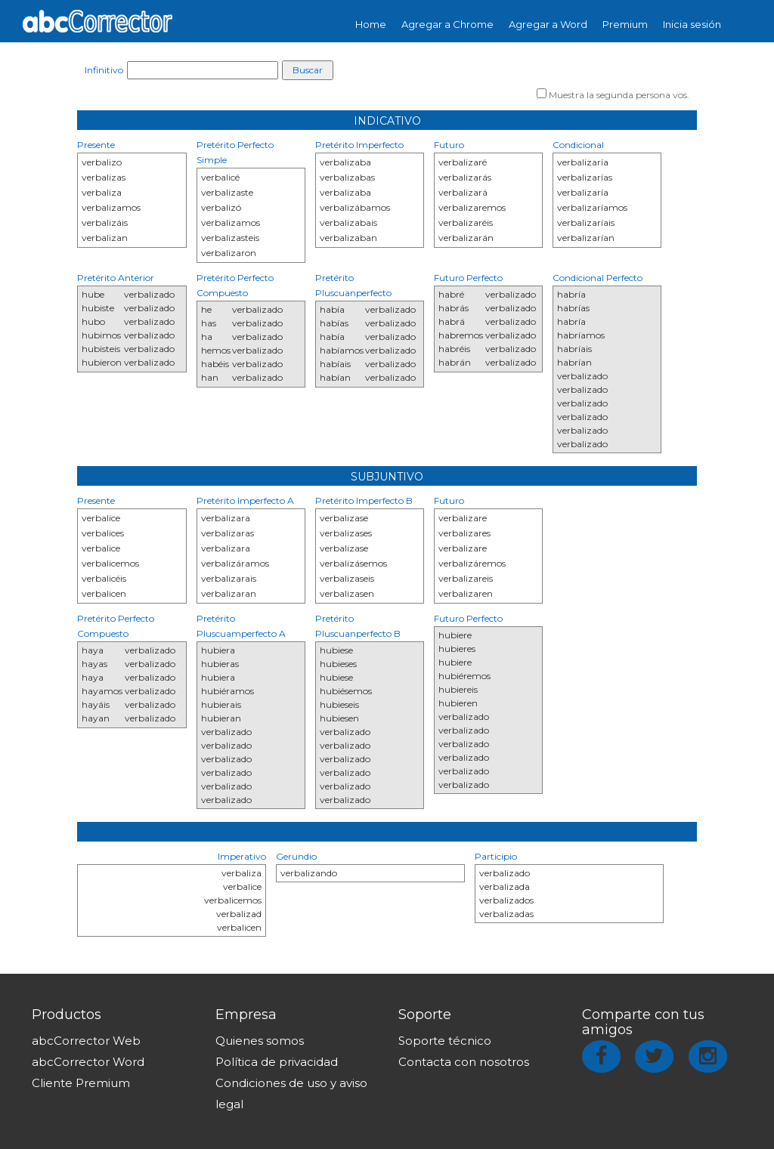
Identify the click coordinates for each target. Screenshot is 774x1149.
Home (370, 24)
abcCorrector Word (88, 1062)
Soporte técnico (444, 1040)
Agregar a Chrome (447, 24)
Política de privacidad (276, 1062)
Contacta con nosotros (463, 1062)
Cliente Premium (81, 1083)
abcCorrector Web (86, 1040)
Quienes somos (259, 1040)
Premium (625, 24)
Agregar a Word (548, 24)
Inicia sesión (692, 24)
